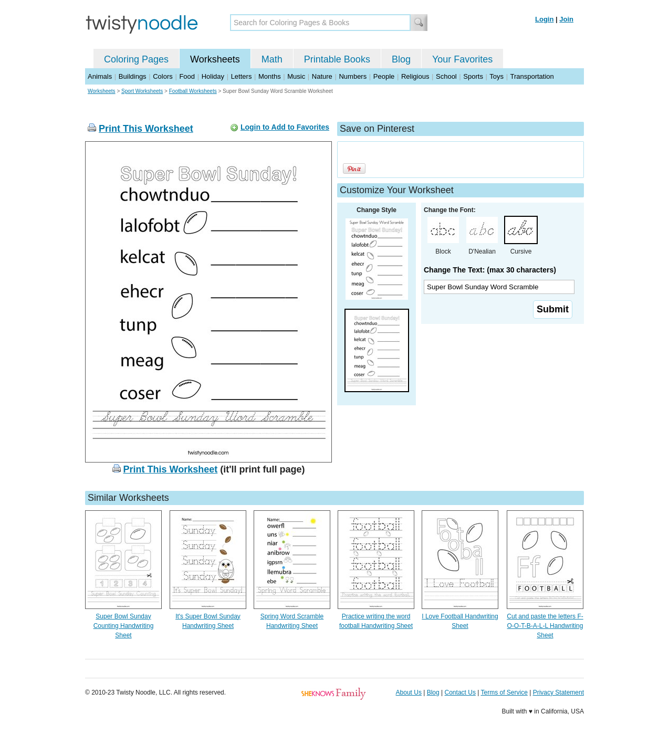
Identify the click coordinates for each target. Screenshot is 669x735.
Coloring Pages (136, 59)
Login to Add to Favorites (285, 127)
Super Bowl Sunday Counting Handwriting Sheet (123, 626)
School (446, 76)
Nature (322, 76)
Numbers (353, 76)
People (383, 76)
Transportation (531, 76)
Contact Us (460, 692)
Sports (473, 76)
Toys (496, 76)
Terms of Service (503, 692)
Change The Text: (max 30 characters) (490, 270)
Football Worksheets (193, 91)
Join (566, 19)
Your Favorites (462, 59)
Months (269, 76)
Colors (163, 76)
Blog (401, 59)
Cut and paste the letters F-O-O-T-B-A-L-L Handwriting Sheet (545, 626)
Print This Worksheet (146, 128)
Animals (100, 76)
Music (296, 76)
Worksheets (215, 59)
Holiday (213, 76)
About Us (409, 692)
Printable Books (337, 59)
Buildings (133, 76)
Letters (241, 76)
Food (187, 76)
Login (544, 19)
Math (272, 59)
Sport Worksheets (142, 91)
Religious (415, 76)
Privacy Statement (558, 692)
